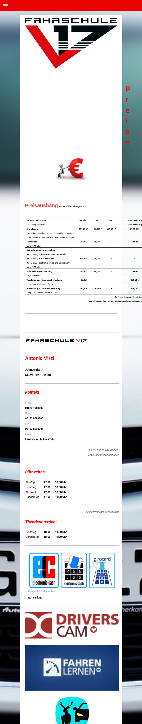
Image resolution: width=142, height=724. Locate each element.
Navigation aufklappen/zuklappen (71, 5)
